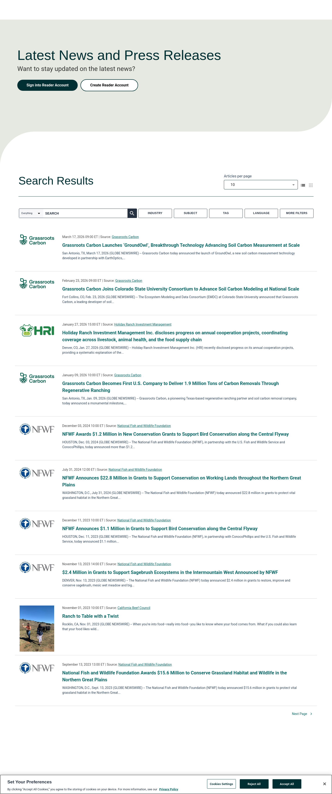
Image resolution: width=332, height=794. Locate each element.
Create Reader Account (109, 85)
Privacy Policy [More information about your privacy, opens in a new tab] (168, 791)
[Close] (325, 785)
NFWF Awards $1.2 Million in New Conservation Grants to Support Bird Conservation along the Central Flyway (175, 434)
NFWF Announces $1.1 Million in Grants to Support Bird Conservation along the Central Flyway (160, 528)
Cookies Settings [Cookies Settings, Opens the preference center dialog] (221, 785)
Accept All (287, 785)
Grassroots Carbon (125, 237)
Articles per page (238, 176)
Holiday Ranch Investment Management (142, 324)
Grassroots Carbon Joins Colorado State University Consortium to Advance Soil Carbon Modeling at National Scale (180, 289)
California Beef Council (134, 608)
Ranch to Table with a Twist (90, 616)
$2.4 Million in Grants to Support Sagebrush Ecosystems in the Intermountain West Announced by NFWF (170, 572)
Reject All (254, 785)
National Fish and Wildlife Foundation (144, 426)
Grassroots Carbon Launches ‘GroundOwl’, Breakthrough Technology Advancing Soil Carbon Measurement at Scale (181, 245)
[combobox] (261, 184)
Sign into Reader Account (47, 85)
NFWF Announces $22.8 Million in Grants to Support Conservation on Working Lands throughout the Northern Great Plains (181, 481)
